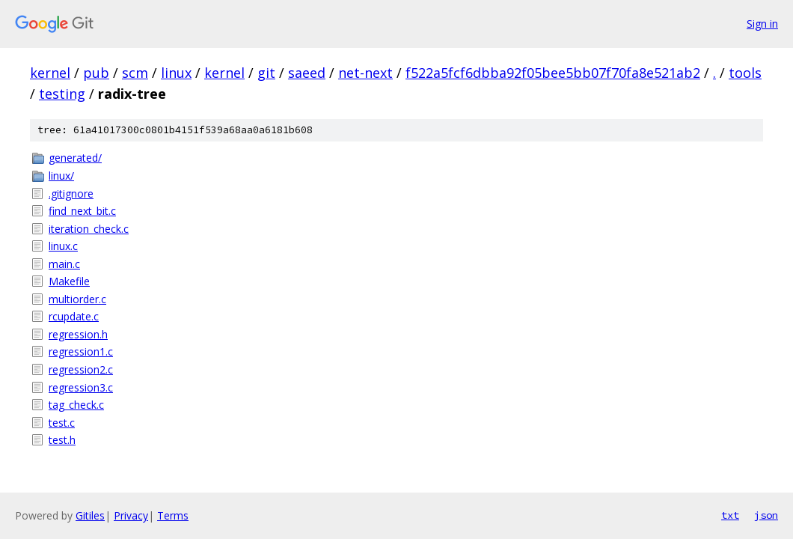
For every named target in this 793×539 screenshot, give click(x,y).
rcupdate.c (74, 316)
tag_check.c (76, 405)
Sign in (762, 23)
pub (96, 73)
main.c (64, 264)
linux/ (61, 175)
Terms (173, 515)
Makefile (69, 281)
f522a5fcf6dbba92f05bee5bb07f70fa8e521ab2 (552, 73)
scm (135, 73)
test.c (62, 422)
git (266, 73)
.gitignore (71, 193)
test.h (62, 440)
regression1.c (81, 351)
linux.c (63, 246)
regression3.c (81, 387)
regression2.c (81, 369)
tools (745, 73)
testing (62, 94)
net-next (365, 73)
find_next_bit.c (82, 211)
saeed (306, 73)
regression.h (78, 334)
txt (730, 515)
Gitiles (90, 515)
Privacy (131, 515)
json (766, 515)
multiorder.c (77, 299)
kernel (50, 73)
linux (176, 73)
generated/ (75, 157)
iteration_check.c (89, 229)
